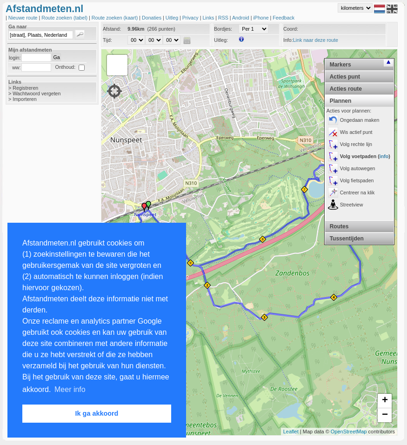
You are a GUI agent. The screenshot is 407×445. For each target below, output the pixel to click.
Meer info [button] (70, 389)
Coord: (290, 29)
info (384, 156)
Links (208, 17)
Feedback (283, 17)
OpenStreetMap (349, 431)
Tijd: (107, 40)
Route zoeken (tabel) (65, 17)
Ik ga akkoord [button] (97, 413)
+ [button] (385, 401)
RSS (224, 17)
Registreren (25, 88)
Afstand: (112, 29)
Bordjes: (223, 29)
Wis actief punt (356, 132)
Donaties (152, 17)
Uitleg (173, 17)
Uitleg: (221, 40)
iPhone (261, 17)
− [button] (385, 415)
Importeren (25, 99)
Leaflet (291, 431)
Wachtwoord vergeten (36, 93)
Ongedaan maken (360, 120)
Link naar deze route (315, 40)
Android (241, 17)
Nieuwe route (23, 17)
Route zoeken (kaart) (115, 17)
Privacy (191, 17)
